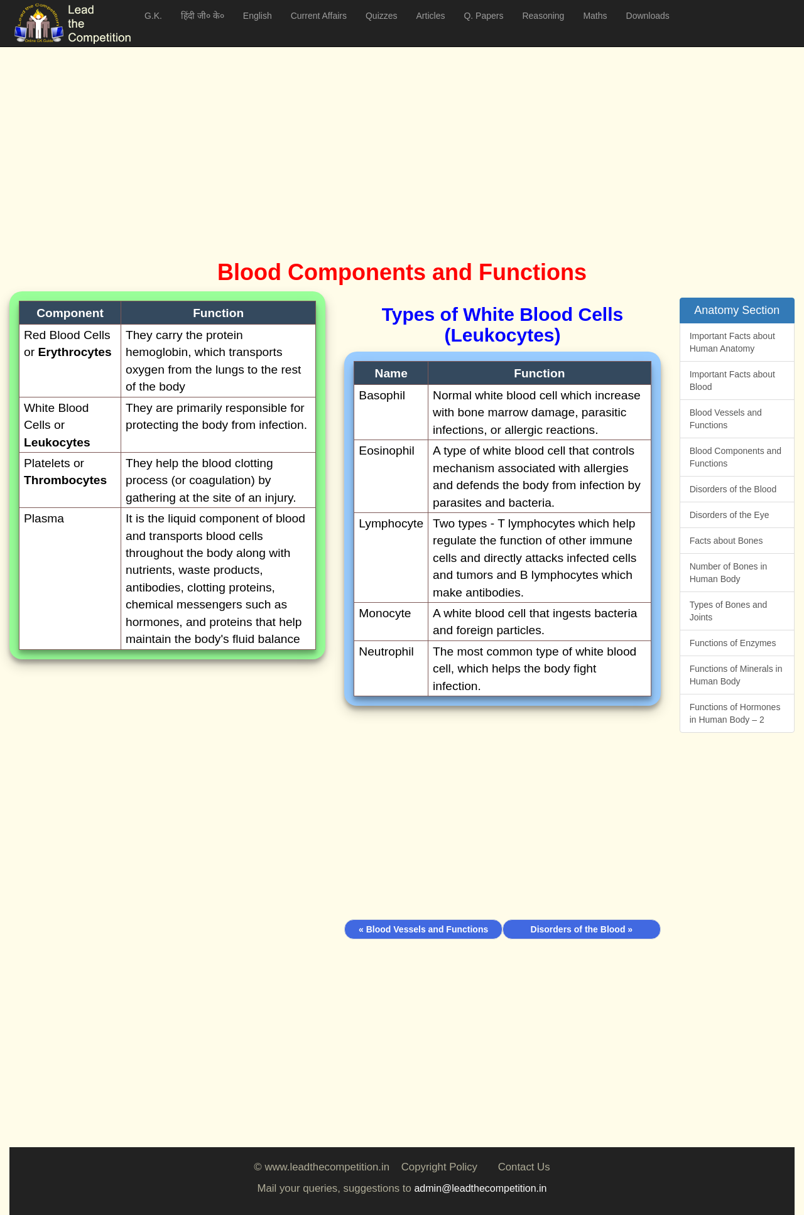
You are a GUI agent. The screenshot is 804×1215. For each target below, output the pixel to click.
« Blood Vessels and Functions (423, 929)
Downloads (648, 16)
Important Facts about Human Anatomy (732, 342)
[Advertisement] (386, 138)
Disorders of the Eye (729, 515)
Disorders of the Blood (733, 489)
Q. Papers (483, 16)
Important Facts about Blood (732, 380)
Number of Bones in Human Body (729, 572)
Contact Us (524, 1167)
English (257, 16)
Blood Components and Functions (735, 457)
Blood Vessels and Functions (726, 419)
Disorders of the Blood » (582, 929)
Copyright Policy (439, 1167)
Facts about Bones (726, 541)
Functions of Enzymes (733, 643)
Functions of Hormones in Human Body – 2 (735, 713)
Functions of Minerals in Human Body (736, 675)
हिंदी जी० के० (202, 16)
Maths (595, 16)
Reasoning (543, 16)
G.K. (153, 16)
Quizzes (382, 16)
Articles (430, 16)
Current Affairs (319, 16)
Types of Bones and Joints (729, 611)
